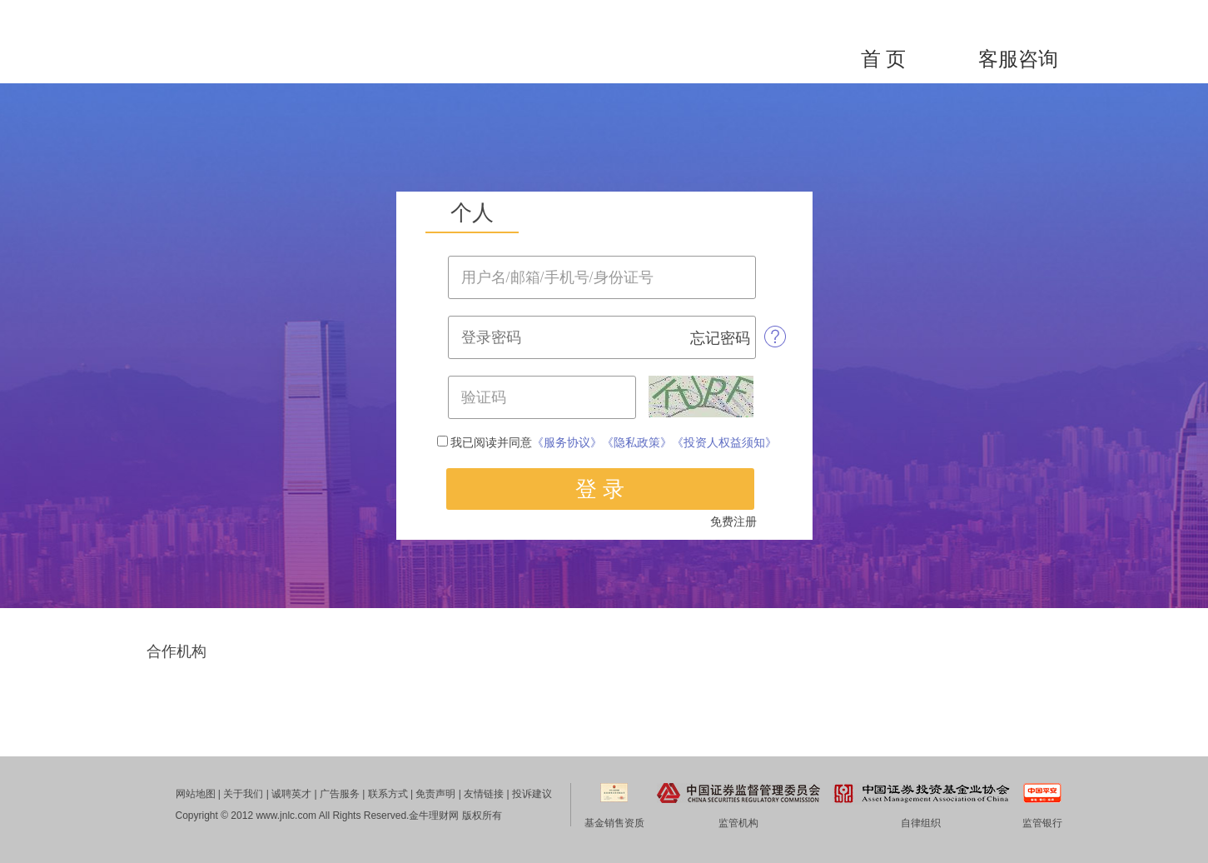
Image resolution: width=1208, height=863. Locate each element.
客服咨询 (1018, 59)
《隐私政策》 (637, 442)
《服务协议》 (567, 442)
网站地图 (196, 794)
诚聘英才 (291, 794)
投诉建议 (532, 794)
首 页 (883, 59)
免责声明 (435, 794)
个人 (472, 213)
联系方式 (388, 794)
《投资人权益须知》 (724, 442)
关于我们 (243, 794)
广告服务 (340, 794)
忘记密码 (720, 338)
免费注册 (733, 522)
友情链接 (484, 794)
